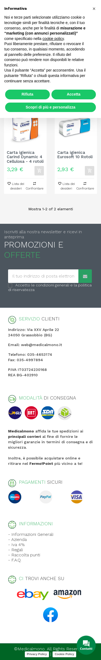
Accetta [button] (74, 94)
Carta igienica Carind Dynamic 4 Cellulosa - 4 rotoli (25, 157)
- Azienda (17, 539)
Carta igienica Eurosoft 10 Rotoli (75, 155)
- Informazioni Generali (30, 534)
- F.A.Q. (14, 560)
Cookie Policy (64, 654)
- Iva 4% (16, 544)
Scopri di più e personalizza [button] (50, 107)
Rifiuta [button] (27, 94)
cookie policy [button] (53, 38)
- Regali (15, 549)
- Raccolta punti (24, 554)
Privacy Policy (37, 654)
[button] (94, 8)
